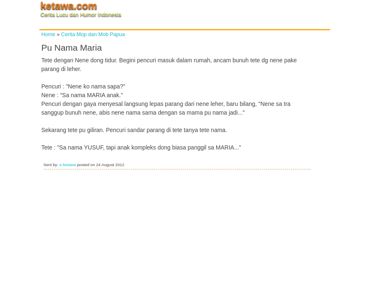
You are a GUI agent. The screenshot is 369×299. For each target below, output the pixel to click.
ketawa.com (69, 5)
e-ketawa (67, 164)
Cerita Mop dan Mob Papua (93, 34)
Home (49, 34)
